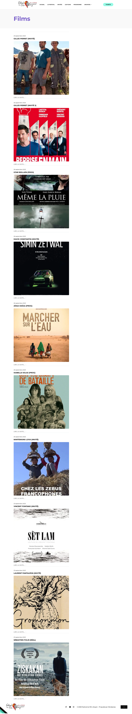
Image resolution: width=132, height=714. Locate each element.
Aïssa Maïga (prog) (23, 306)
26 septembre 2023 (20, 103)
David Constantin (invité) (26, 239)
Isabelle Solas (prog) (24, 373)
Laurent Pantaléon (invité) (27, 573)
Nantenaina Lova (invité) (26, 440)
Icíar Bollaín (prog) (24, 172)
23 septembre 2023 (20, 36)
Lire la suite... (20, 97)
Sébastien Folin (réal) (25, 640)
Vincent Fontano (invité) (26, 506)
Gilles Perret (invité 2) (25, 105)
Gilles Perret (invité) (24, 39)
